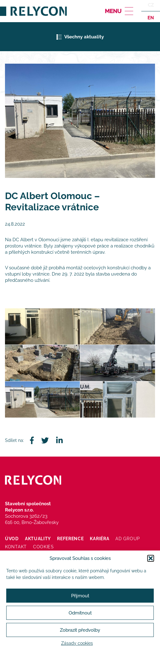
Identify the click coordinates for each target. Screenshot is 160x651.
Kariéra (99, 538)
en (151, 17)
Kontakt (16, 546)
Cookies (43, 546)
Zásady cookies (77, 643)
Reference (70, 538)
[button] (151, 558)
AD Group (127, 538)
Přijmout (80, 596)
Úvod (12, 538)
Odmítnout (80, 613)
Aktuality (38, 538)
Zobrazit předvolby (80, 630)
